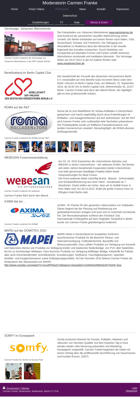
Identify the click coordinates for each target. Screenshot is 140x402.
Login (134, 388)
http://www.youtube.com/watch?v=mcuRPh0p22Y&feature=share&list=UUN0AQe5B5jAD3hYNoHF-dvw (62, 265)
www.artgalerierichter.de (70, 63)
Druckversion (11, 388)
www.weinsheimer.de (121, 32)
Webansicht (131, 391)
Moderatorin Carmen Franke (69, 2)
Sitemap (25, 388)
